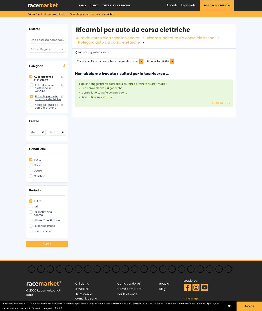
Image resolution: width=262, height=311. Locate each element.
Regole (164, 283)
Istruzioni (81, 289)
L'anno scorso (43, 231)
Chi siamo (82, 283)
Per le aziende (127, 294)
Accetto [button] (249, 306)
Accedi (171, 5)
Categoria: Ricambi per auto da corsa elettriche (107, 61)
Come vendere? (128, 283)
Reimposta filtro (220, 102)
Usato (38, 170)
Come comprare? (130, 289)
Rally (82, 5)
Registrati (188, 5)
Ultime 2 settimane (47, 220)
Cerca (47, 244)
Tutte (37, 159)
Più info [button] (59, 308)
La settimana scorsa (43, 213)
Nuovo (38, 165)
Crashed (39, 176)
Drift (94, 5)
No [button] (229, 306)
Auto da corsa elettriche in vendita (107, 38)
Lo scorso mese (44, 226)
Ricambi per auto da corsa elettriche (180, 38)
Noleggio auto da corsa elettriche (109, 42)
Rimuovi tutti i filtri (158, 61)
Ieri (36, 206)
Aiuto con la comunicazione (86, 296)
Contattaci (191, 299)
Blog (162, 289)
